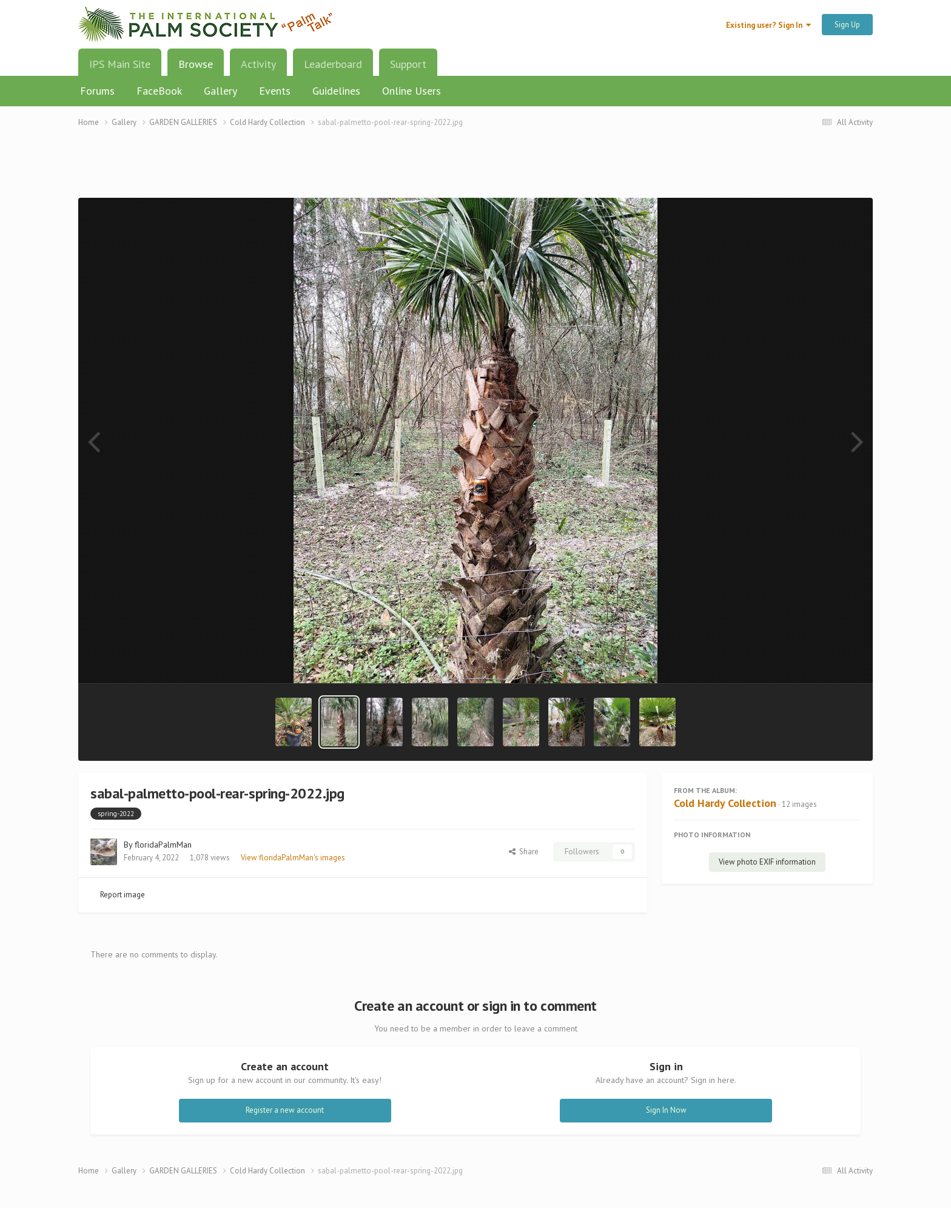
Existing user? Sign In (768, 25)
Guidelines (336, 91)
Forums (97, 91)
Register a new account (285, 1110)
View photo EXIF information (767, 862)
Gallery (220, 91)
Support (408, 64)
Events (275, 91)
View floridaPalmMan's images (293, 857)
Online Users (411, 91)
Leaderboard (333, 64)
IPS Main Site (119, 64)
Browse (195, 68)
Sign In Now (666, 1110)
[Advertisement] (475, 170)
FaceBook (159, 91)
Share (524, 851)
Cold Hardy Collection (725, 803)
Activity (258, 64)
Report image (122, 894)
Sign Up (847, 24)
